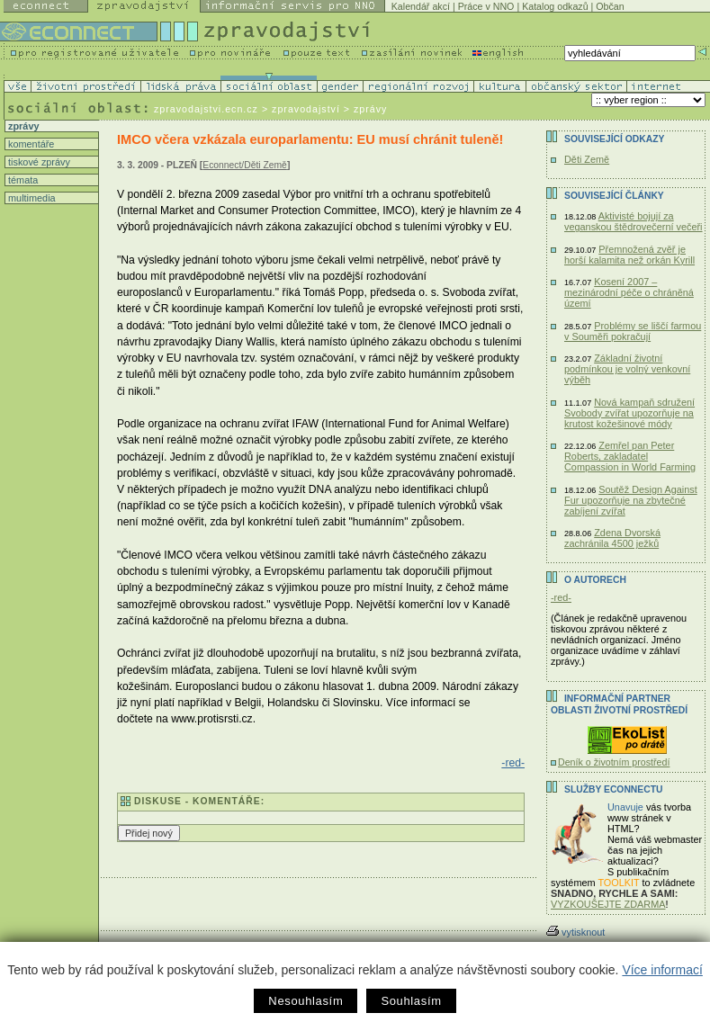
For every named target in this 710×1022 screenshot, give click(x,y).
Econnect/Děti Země (244, 165)
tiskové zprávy (37, 162)
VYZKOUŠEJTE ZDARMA (608, 904)
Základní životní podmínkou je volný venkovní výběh (627, 369)
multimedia (30, 198)
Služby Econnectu (613, 789)
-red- (513, 763)
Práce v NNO (486, 6)
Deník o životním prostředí (614, 762)
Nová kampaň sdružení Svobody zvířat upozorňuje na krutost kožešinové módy (629, 413)
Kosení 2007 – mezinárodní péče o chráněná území (629, 292)
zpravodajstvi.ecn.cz (206, 108)
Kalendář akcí (420, 6)
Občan (610, 6)
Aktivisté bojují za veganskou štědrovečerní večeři (633, 221)
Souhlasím (411, 1001)
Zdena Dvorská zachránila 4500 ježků (612, 538)
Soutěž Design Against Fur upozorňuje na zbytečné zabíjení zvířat (630, 500)
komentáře (29, 144)
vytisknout (575, 932)
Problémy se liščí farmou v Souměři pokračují (632, 331)
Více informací (662, 970)
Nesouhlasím (305, 1001)
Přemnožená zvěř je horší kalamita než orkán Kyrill (629, 254)
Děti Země (586, 159)
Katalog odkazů (555, 6)
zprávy (22, 126)
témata (21, 180)
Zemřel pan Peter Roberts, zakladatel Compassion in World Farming (630, 456)
